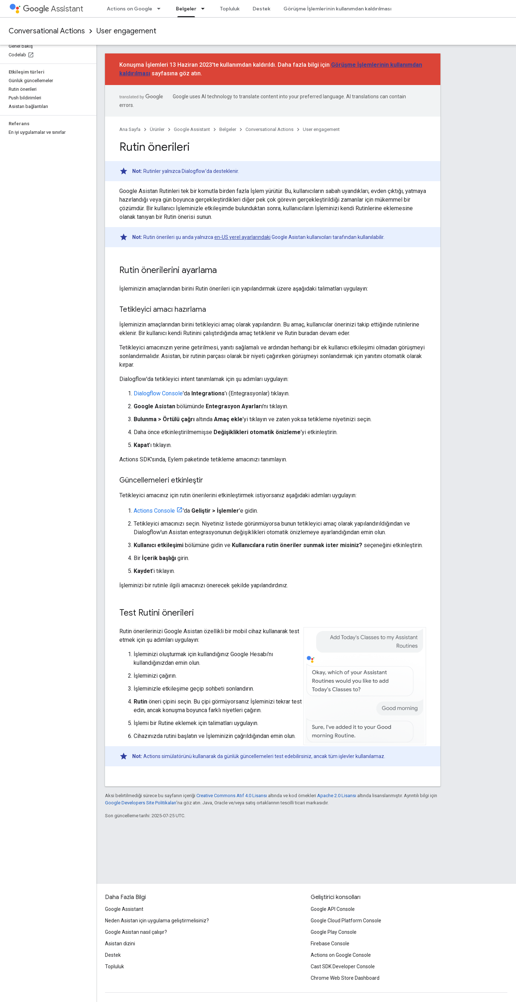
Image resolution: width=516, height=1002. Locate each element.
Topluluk (230, 8)
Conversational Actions (47, 31)
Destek (262, 8)
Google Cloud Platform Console (346, 920)
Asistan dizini (120, 943)
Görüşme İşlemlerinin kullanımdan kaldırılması (337, 8)
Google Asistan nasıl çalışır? (136, 932)
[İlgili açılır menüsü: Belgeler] (205, 8)
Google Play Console (334, 932)
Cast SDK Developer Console (343, 966)
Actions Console (154, 510)
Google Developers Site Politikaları (140, 802)
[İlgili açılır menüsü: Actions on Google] (160, 8)
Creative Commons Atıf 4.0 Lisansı (231, 795)
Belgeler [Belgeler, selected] (186, 8)
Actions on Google (129, 8)
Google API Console (333, 909)
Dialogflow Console (158, 393)
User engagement (126, 31)
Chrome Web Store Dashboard (345, 978)
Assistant (53, 9)
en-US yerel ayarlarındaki (242, 237)
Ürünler (157, 129)
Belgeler (227, 129)
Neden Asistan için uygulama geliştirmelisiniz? (157, 920)
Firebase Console (330, 943)
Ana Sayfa (129, 129)
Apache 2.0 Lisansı (336, 795)
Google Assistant (192, 129)
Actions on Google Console (341, 955)
